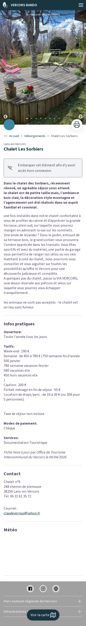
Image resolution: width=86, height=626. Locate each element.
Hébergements (35, 136)
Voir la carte (43, 615)
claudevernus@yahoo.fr (22, 513)
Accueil (14, 136)
